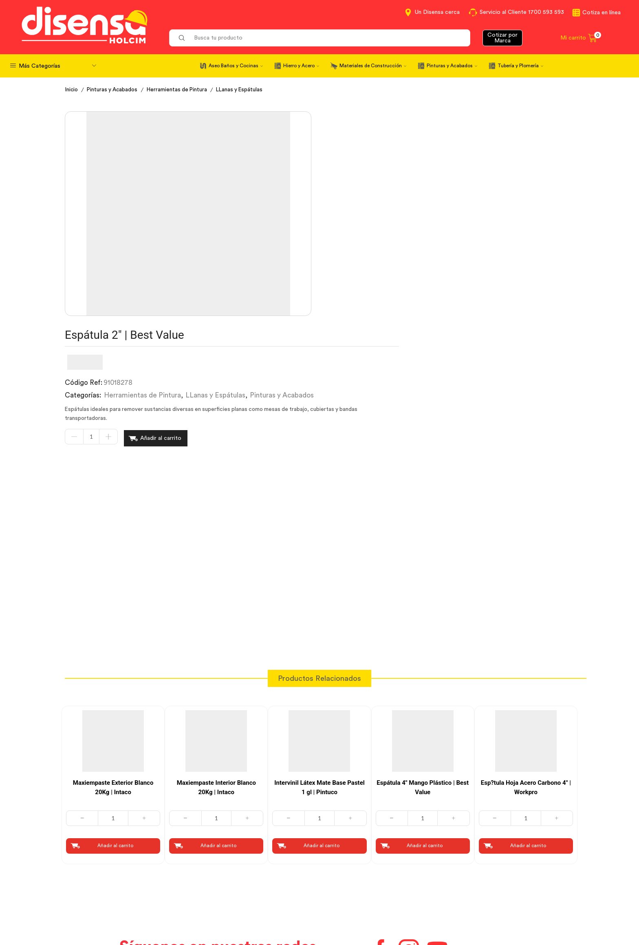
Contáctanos (346, 865)
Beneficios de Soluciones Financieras (380, 911)
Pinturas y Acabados (452, 65)
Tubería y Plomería (520, 65)
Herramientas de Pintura (181, 90)
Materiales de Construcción (372, 65)
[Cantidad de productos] (300, 220)
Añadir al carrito (369, 220)
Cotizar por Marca (502, 38)
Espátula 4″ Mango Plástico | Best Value (423, 644)
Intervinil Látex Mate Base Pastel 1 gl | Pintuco (319, 644)
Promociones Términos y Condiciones (512, 895)
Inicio (72, 90)
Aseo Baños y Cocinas (236, 65)
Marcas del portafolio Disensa (501, 880)
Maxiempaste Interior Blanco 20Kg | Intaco (216, 644)
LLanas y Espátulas (245, 90)
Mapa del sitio (477, 910)
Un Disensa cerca (437, 12)
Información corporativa (493, 865)
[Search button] (182, 38)
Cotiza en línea (601, 12)
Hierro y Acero (301, 65)
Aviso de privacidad (224, 895)
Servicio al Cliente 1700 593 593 (522, 12)
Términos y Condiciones (231, 880)
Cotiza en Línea (218, 865)
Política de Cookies (224, 910)
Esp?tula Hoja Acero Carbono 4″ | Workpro (526, 644)
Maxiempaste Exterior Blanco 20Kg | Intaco (113, 644)
